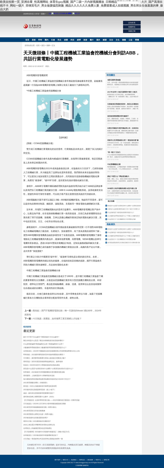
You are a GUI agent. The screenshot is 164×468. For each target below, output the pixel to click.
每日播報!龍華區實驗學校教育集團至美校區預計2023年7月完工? (46, 379)
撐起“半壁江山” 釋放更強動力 (118, 176)
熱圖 (48, 45)
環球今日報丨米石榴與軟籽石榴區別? (37, 421)
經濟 (79, 40)
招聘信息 (82, 460)
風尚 (98, 40)
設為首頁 (131, 23)
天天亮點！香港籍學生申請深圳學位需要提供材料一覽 (43, 439)
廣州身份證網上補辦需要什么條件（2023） (39, 397)
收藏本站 (131, 27)
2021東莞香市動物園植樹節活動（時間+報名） (40, 407)
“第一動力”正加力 (113, 152)
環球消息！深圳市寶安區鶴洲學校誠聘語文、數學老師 (43, 361)
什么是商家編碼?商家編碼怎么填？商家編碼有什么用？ (43, 344)
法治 (111, 40)
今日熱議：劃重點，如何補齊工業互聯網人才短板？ (57, 318)
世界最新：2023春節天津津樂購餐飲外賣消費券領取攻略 (44, 372)
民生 (59, 40)
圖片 (92, 40)
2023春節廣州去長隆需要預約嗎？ (35, 418)
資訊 (43, 45)
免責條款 (74, 460)
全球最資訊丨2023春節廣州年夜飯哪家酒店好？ (40, 435)
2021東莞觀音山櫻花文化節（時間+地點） (38, 414)
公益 (130, 40)
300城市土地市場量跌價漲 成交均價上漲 (122, 188)
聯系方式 (65, 460)
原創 (34, 40)
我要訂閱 (131, 31)
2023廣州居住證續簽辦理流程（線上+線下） (39, 390)
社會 (53, 40)
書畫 (124, 40)
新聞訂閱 (106, 460)
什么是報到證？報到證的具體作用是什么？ (120, 212)
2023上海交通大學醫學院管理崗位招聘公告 (39, 425)
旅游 (85, 40)
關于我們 (57, 460)
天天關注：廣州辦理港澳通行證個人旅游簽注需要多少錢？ (44, 358)
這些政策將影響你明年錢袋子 (118, 116)
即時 (40, 40)
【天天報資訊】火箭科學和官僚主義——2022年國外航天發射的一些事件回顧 (51, 400)
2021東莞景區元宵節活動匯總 (34, 411)
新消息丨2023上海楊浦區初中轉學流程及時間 (40, 386)
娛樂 (66, 40)
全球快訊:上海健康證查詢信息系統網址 (37, 428)
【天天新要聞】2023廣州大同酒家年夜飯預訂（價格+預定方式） (47, 432)
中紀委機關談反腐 (113, 164)
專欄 (137, 40)
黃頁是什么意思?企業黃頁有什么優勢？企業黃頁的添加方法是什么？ (48, 368)
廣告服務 (90, 460)
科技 (72, 40)
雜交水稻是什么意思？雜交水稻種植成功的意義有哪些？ (43, 340)
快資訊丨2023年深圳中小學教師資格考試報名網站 (41, 365)
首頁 (27, 40)
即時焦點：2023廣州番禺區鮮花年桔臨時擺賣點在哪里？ (44, 354)
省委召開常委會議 (113, 80)
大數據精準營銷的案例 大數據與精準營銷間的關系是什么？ (45, 347)
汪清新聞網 (32, 26)
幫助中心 (98, 460)
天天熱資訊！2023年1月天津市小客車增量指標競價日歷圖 (44, 404)
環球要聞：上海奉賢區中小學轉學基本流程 (39, 376)
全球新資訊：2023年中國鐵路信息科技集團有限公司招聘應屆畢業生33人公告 (51, 351)
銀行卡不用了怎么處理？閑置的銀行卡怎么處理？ (41, 337)
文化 (117, 40)
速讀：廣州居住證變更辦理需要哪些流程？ (39, 393)
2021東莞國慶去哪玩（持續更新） (35, 383)
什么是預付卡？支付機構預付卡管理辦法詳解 (121, 219)
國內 (46, 40)
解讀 (105, 40)
